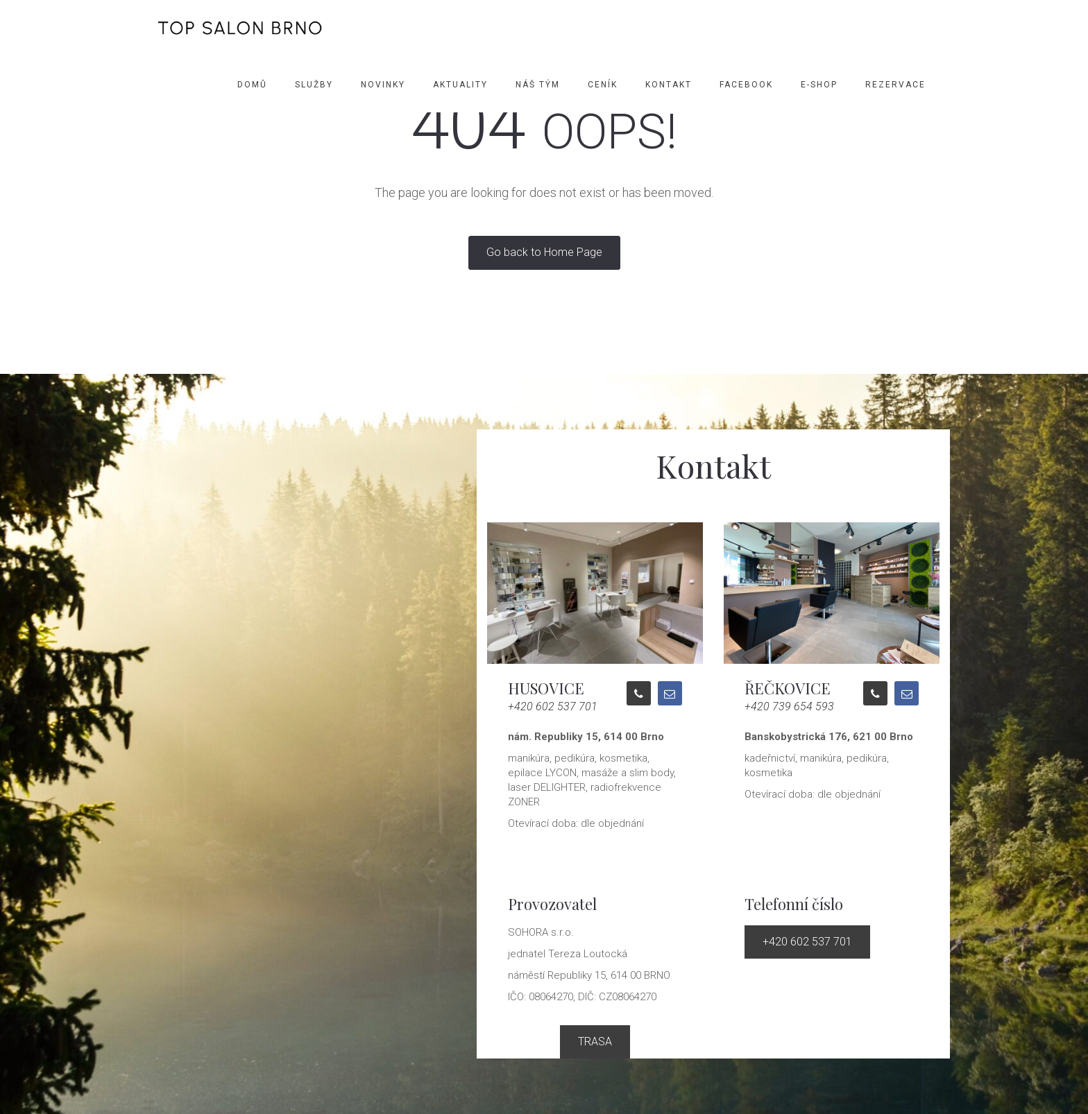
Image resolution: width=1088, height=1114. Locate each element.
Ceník (603, 84)
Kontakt (668, 84)
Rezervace (895, 84)
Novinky (383, 84)
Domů (252, 84)
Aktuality (460, 84)
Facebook (746, 84)
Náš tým (538, 84)
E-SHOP (819, 84)
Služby (314, 84)
